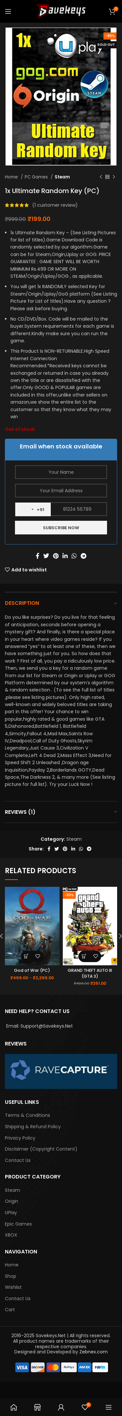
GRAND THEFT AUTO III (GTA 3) (90, 973)
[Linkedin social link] (65, 556)
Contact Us (18, 1160)
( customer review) (55, 205)
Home (12, 177)
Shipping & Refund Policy (33, 1127)
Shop (10, 1276)
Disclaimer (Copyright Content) (41, 1149)
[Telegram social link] (83, 556)
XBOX (11, 1235)
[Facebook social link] (37, 556)
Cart (10, 1310)
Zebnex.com (93, 1352)
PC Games (37, 177)
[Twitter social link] (46, 556)
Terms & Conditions (27, 1115)
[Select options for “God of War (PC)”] (26, 956)
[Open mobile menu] (8, 11)
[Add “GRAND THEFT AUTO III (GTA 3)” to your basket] (84, 956)
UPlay (11, 1213)
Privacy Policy (20, 1138)
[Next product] (114, 177)
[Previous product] (101, 177)
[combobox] (33, 509)
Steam (62, 177)
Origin (11, 1201)
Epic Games (18, 1224)
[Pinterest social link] (56, 556)
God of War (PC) (32, 970)
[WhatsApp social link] (74, 556)
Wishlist (13, 1287)
